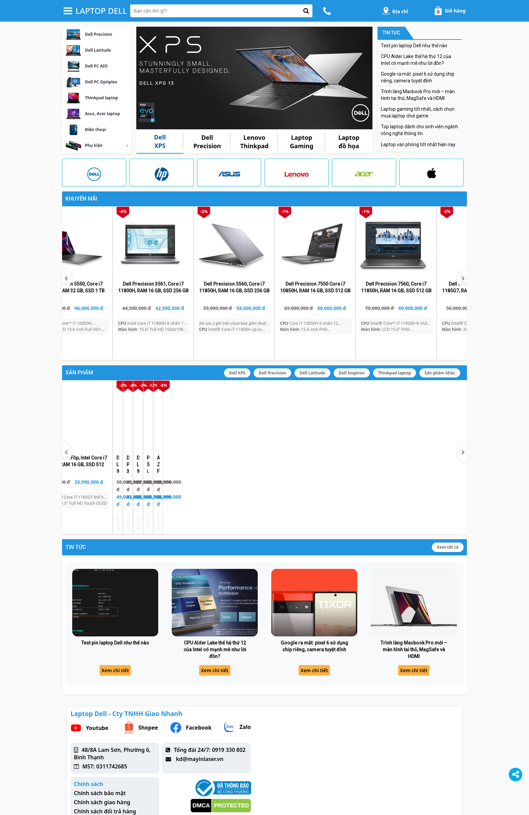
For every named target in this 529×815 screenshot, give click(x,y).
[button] (462, 268)
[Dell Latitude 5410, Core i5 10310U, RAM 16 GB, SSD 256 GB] (99, 245)
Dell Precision (272, 350)
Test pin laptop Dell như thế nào (414, 45)
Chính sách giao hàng (102, 757)
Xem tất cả (447, 502)
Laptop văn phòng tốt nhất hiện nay (418, 144)
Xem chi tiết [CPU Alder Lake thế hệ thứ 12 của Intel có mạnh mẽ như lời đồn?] (214, 626)
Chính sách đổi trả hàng (105, 766)
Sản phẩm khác (439, 350)
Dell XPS (237, 350)
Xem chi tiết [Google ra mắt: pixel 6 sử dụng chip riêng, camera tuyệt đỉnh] (314, 626)
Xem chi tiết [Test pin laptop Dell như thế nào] (115, 626)
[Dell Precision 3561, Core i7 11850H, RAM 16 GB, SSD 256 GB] (180, 397)
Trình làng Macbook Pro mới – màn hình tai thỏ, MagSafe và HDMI (414, 605)
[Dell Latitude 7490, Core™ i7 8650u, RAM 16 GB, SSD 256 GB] (261, 245)
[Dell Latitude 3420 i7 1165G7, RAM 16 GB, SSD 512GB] (180, 245)
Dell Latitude (313, 350)
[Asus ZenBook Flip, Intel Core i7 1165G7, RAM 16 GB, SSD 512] (423, 397)
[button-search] (306, 10)
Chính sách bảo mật (100, 748)
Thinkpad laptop (394, 350)
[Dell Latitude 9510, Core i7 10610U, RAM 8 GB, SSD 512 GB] (261, 397)
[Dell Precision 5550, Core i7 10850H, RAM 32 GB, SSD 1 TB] (423, 245)
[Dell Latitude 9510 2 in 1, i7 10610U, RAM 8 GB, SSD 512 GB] (99, 397)
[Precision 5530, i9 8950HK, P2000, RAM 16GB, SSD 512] (342, 397)
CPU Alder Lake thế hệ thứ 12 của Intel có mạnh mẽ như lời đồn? (215, 605)
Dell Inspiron (351, 350)
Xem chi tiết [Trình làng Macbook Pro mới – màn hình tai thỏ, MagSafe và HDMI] (413, 626)
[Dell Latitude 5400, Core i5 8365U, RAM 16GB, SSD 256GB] (342, 245)
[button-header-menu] (67, 11)
